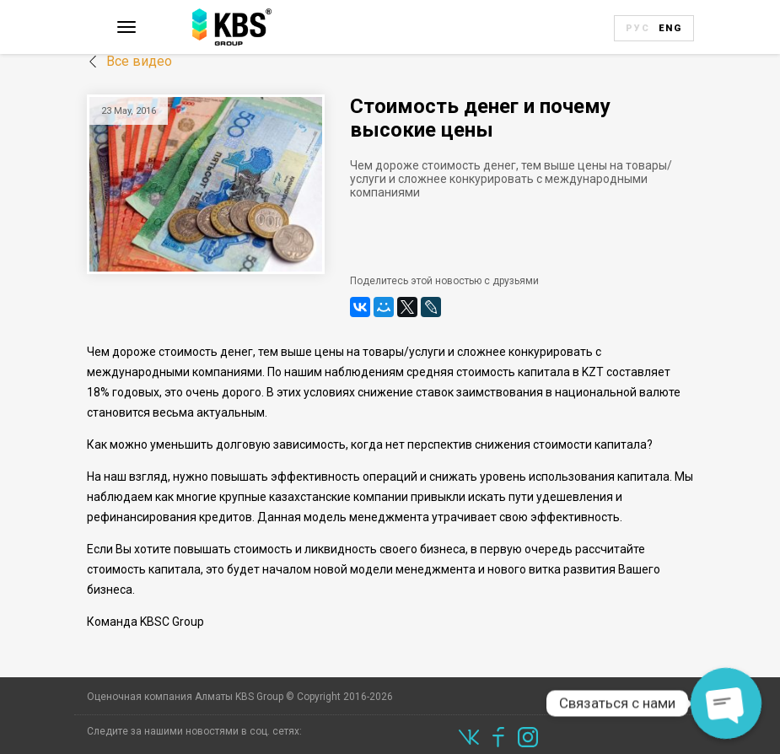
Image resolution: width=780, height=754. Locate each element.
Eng (670, 28)
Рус (638, 28)
